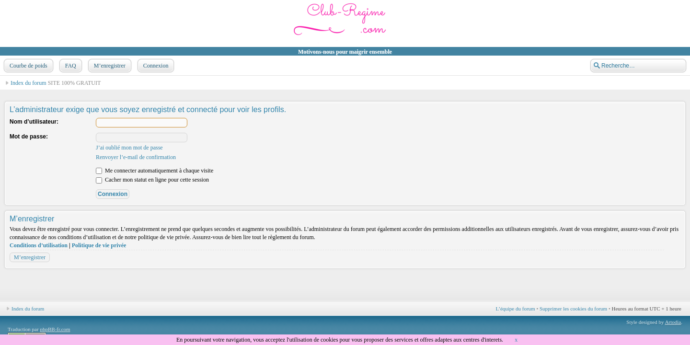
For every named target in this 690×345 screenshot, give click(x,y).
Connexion (155, 65)
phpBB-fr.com (55, 329)
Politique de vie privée (99, 245)
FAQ (69, 65)
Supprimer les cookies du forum (573, 308)
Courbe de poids (27, 65)
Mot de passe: (29, 136)
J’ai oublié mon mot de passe (129, 147)
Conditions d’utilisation (39, 245)
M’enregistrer (109, 65)
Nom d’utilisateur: (34, 121)
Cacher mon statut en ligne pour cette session (152, 179)
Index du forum (28, 83)
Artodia (673, 322)
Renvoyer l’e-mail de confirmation (136, 157)
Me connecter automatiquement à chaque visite (154, 170)
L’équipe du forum (515, 308)
